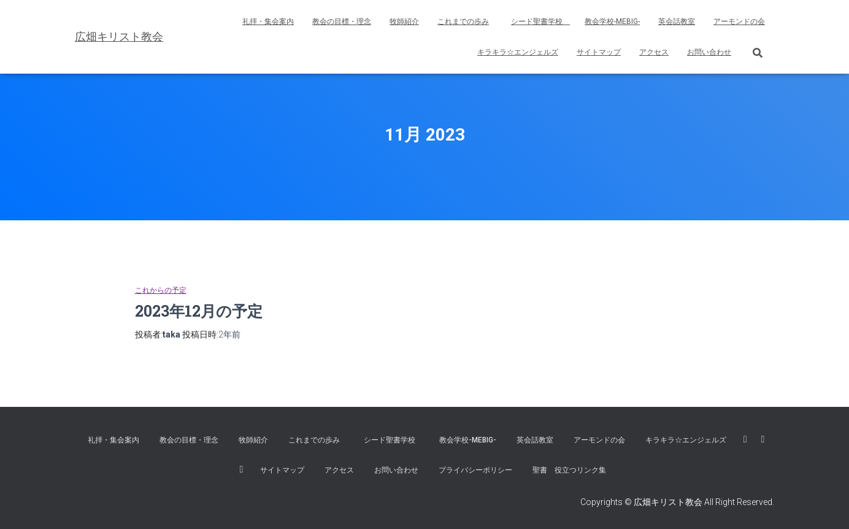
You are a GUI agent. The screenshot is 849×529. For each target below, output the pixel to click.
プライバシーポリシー (475, 470)
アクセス (654, 52)
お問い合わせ (709, 52)
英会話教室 (676, 21)
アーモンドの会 (739, 21)
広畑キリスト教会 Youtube (763, 439)
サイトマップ (599, 52)
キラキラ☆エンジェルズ (517, 52)
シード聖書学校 (540, 21)
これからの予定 (160, 290)
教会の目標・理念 (341, 21)
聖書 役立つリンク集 (569, 470)
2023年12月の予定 (199, 311)
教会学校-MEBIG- (612, 21)
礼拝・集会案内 (268, 21)
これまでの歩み (463, 21)
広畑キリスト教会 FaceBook (745, 439)
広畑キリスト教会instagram (242, 469)
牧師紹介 (404, 21)
